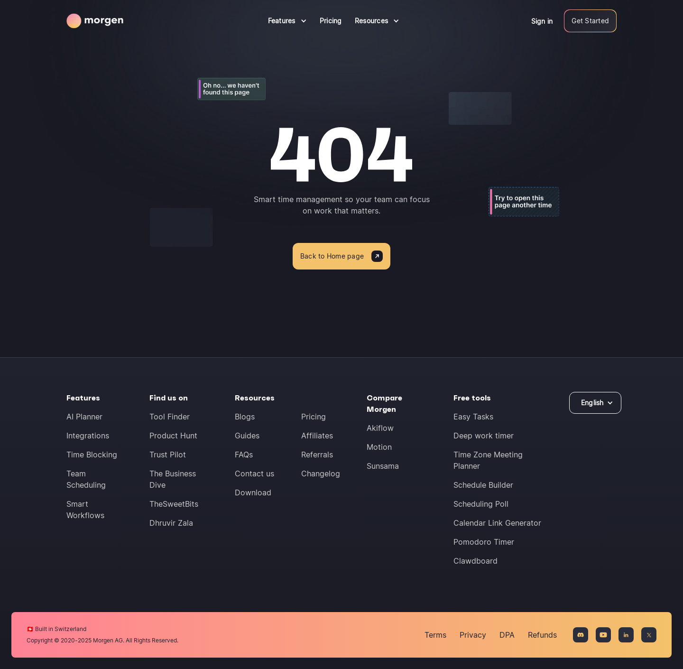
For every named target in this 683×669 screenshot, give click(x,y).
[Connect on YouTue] (603, 634)
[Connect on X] (648, 634)
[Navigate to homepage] (94, 20)
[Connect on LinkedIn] (626, 634)
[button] (287, 20)
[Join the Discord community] (580, 634)
